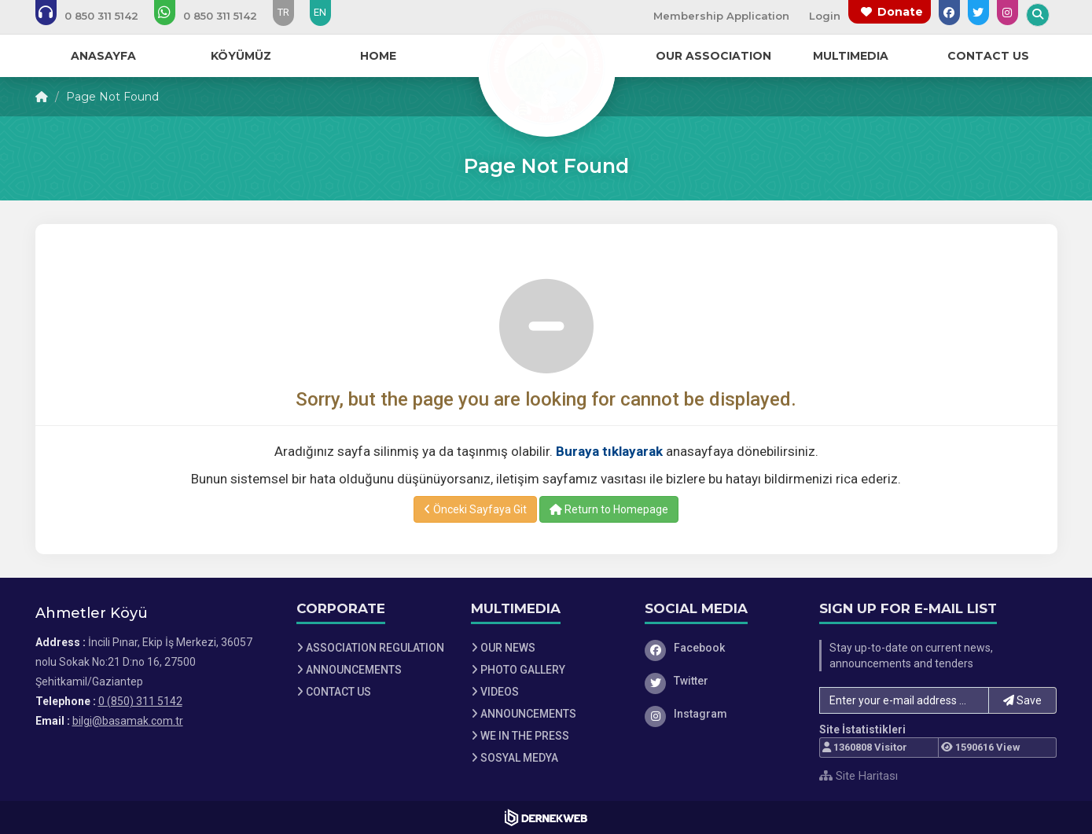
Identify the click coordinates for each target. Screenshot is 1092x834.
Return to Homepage (609, 509)
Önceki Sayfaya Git (475, 509)
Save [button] (1022, 700)
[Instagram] (720, 714)
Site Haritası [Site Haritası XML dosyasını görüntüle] (858, 776)
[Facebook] (720, 648)
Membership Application (721, 15)
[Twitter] (720, 681)
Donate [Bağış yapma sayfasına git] (900, 12)
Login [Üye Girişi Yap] (824, 15)
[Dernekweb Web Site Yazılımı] (546, 817)
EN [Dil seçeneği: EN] (320, 12)
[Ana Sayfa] (546, 66)
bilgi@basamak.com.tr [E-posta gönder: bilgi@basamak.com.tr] (127, 721)
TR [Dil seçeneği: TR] (283, 12)
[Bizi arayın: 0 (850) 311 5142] (97, 15)
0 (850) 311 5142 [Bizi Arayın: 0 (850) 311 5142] (140, 701)
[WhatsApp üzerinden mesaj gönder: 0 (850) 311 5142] (216, 15)
